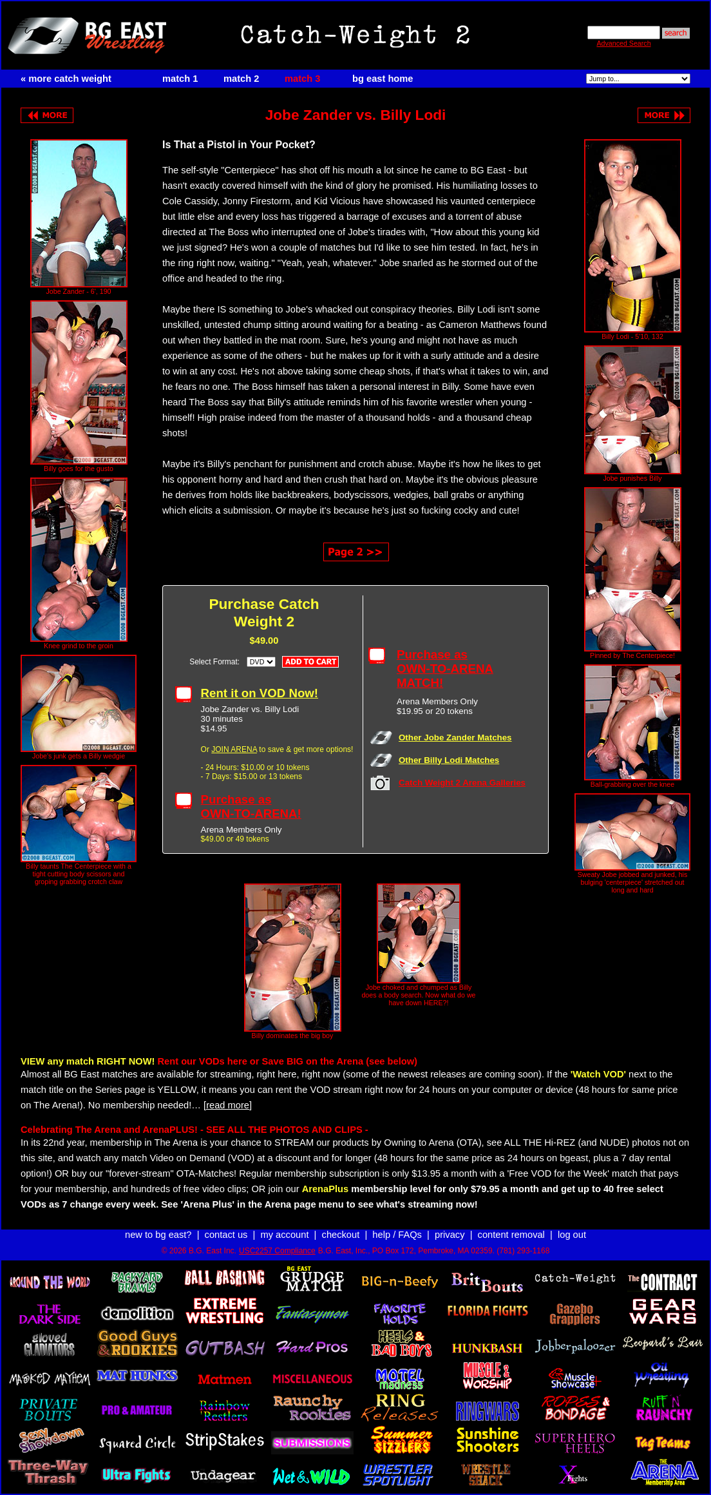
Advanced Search (623, 43)
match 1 (180, 78)
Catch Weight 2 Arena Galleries (462, 782)
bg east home (382, 78)
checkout (341, 1235)
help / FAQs (397, 1235)
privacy (449, 1235)
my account (285, 1235)
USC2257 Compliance (277, 1250)
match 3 (302, 78)
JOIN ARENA (234, 749)
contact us (226, 1235)
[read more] (228, 1105)
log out (572, 1235)
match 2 (241, 78)
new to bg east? (158, 1235)
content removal (511, 1235)
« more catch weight (66, 78)
